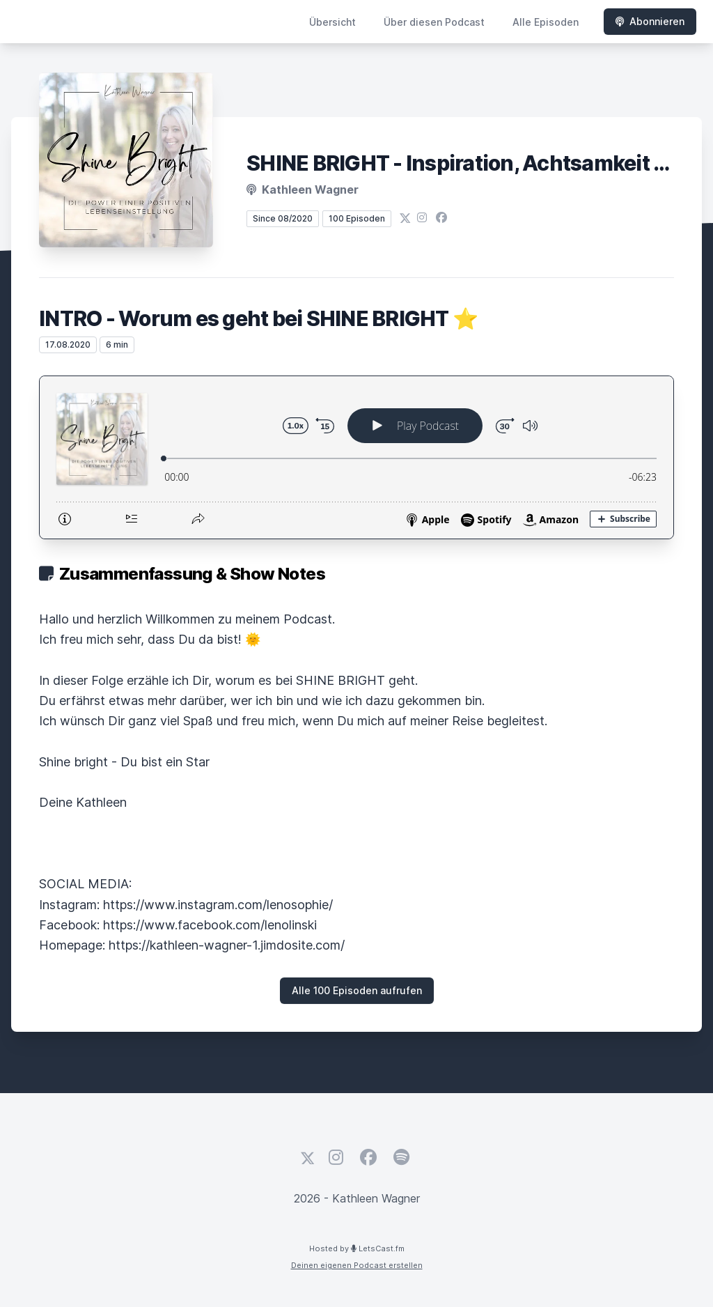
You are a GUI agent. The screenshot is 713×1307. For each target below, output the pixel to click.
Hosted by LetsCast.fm (357, 1248)
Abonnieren (650, 21)
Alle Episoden (545, 22)
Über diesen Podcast (434, 22)
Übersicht (332, 22)
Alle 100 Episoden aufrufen (357, 990)
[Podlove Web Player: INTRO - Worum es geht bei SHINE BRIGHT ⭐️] (356, 457)
